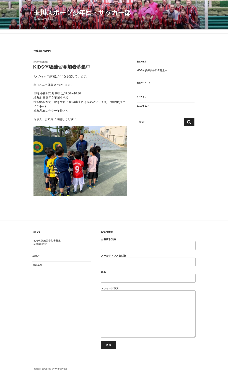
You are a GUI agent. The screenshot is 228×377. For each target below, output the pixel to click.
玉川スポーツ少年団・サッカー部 (82, 12)
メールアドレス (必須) (148, 260)
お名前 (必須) (148, 244)
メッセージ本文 (148, 312)
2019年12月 (143, 105)
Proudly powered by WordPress (50, 368)
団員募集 (37, 264)
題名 (148, 276)
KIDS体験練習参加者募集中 (61, 67)
